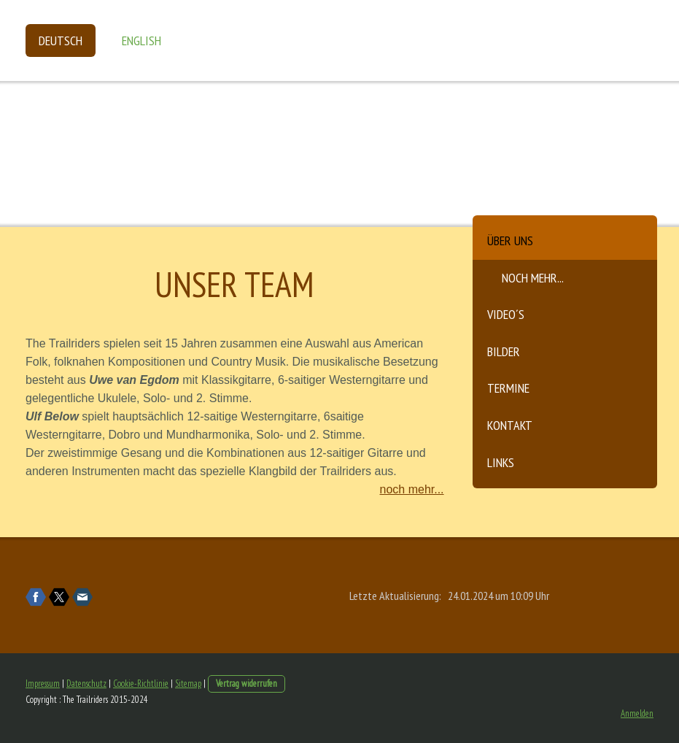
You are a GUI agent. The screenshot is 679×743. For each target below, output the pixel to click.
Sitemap (188, 683)
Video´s (505, 314)
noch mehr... (533, 277)
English (141, 40)
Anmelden (637, 713)
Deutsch (60, 40)
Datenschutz (86, 683)
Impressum (43, 683)
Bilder (503, 351)
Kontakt (509, 425)
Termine (508, 388)
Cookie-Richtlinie (140, 683)
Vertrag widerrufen (246, 683)
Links (500, 462)
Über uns (510, 240)
